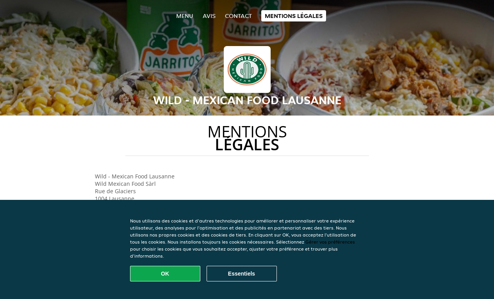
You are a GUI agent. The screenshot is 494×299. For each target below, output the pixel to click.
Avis (209, 16)
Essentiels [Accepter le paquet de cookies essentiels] (241, 274)
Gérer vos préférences (330, 242)
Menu (184, 16)
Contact (238, 16)
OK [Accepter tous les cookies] (165, 274)
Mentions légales (294, 16)
